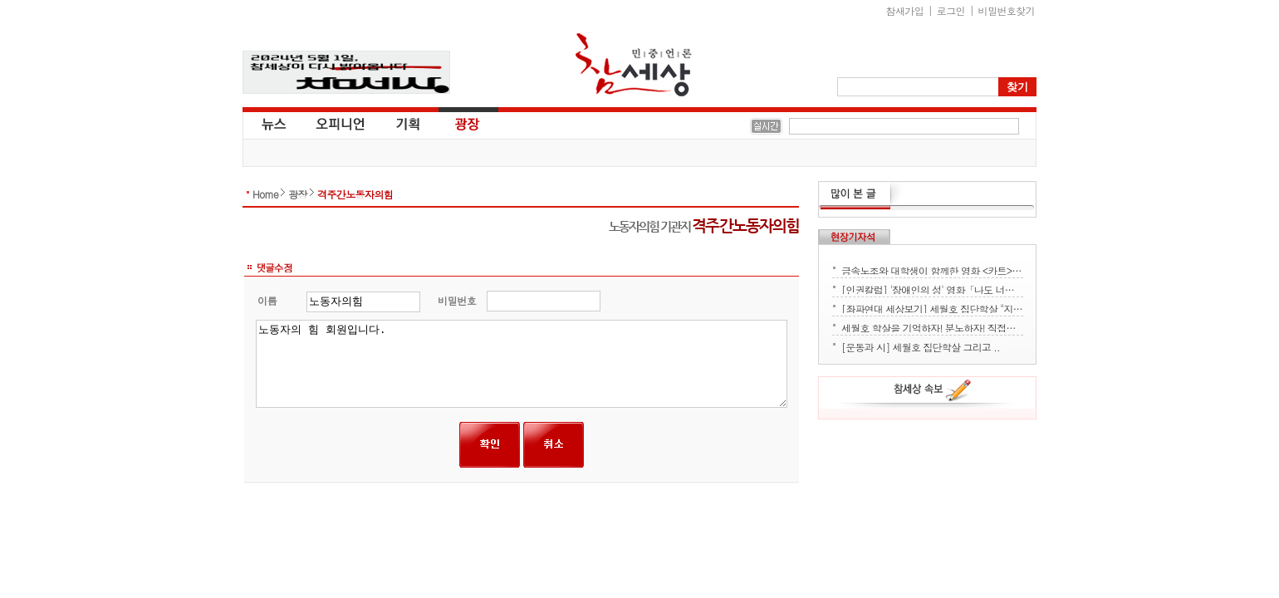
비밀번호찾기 (1006, 10)
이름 (267, 300)
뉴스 (272, 123)
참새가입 (905, 10)
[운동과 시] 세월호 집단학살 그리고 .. (920, 345)
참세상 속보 (932, 393)
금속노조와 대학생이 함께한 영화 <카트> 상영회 (932, 269)
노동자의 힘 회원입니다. (522, 364)
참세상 (634, 64)
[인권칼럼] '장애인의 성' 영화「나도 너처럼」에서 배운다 (932, 288)
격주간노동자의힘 (355, 194)
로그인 (951, 10)
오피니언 (340, 123)
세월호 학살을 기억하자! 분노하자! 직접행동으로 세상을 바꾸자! (932, 326)
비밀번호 (457, 300)
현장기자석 (854, 236)
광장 (456, 123)
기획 (409, 123)
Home (265, 194)
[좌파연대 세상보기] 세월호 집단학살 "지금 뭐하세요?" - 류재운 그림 (932, 307)
